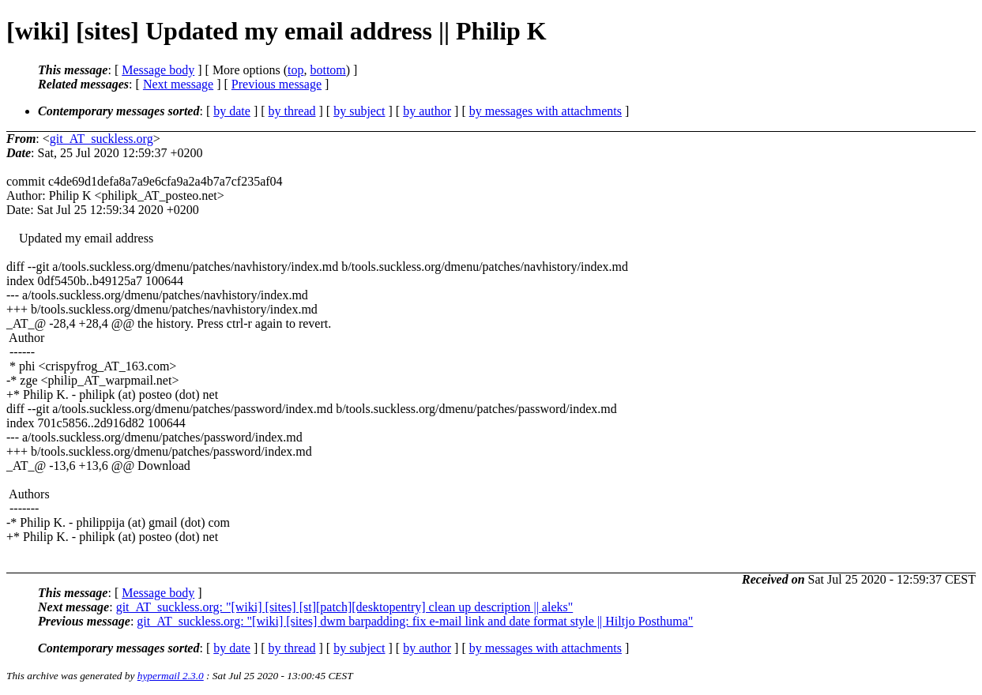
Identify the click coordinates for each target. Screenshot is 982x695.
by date (231, 111)
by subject (359, 111)
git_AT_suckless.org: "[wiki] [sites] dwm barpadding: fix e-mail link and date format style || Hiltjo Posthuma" (415, 621)
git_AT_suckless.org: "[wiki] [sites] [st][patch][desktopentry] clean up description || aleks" (345, 607)
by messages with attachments (545, 111)
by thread (292, 111)
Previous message (276, 84)
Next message (178, 84)
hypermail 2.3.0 (170, 676)
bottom (327, 70)
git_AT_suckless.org (101, 138)
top (295, 70)
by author (427, 111)
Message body (158, 70)
